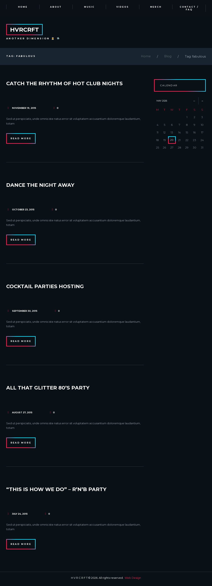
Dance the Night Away (45, 185)
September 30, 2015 (25, 312)
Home (145, 57)
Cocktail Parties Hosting (50, 287)
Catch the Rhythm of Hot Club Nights (73, 83)
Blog (167, 57)
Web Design (133, 580)
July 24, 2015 (20, 515)
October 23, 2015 (23, 210)
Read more (21, 139)
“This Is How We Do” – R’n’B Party (63, 490)
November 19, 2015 (24, 108)
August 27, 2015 (22, 413)
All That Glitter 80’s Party (54, 389)
